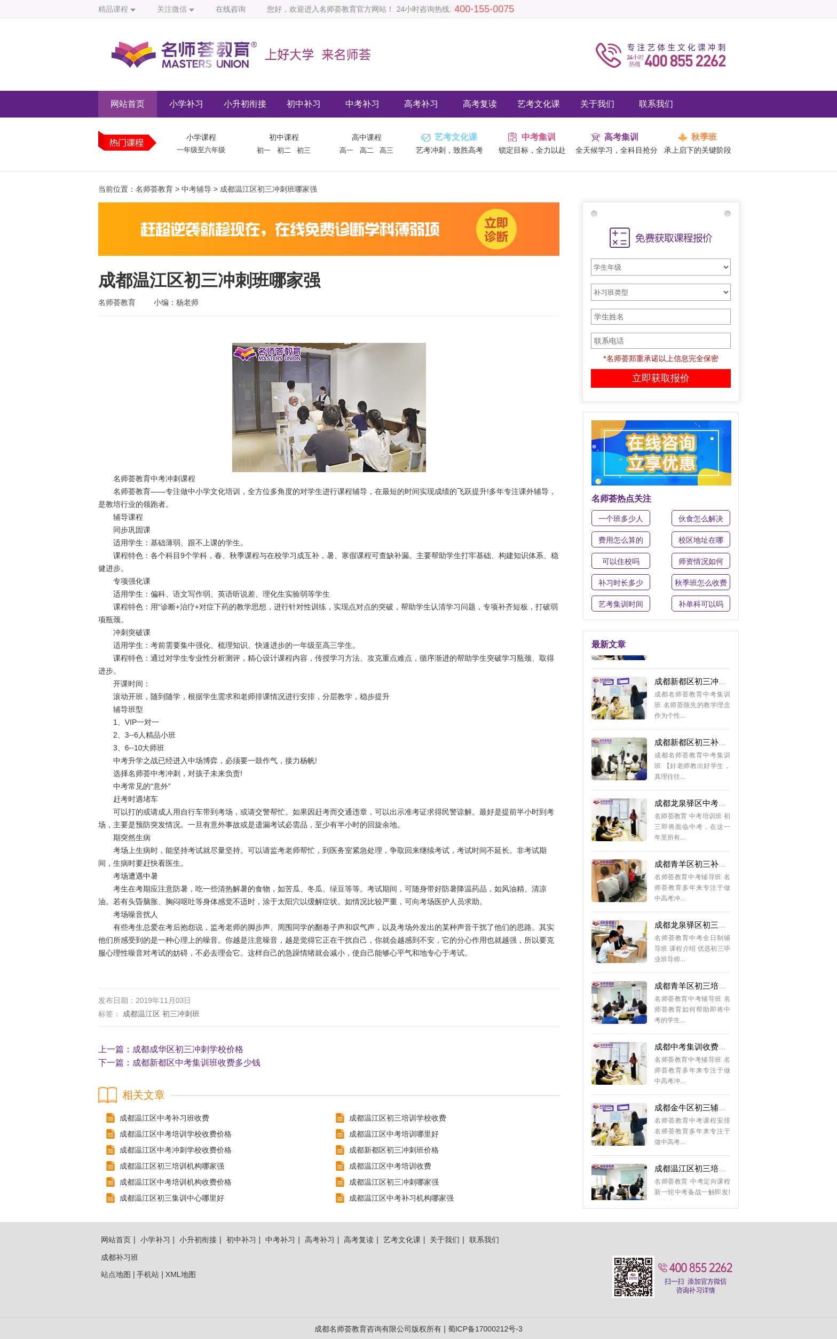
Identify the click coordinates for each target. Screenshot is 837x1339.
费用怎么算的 (620, 540)
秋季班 (704, 137)
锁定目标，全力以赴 (532, 150)
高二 (367, 150)
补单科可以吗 (700, 604)
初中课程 (284, 137)
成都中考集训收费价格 (694, 1049)
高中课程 (367, 137)
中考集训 (539, 137)
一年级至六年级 (201, 150)
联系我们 (656, 103)
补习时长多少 (620, 582)
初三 (304, 150)
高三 (386, 150)
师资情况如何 (700, 561)
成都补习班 (119, 1257)
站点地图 (116, 1274)
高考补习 (421, 103)
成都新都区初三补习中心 (698, 744)
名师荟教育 (154, 189)
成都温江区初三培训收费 (698, 1171)
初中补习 (304, 103)
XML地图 (180, 1274)
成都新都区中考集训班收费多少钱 (196, 1062)
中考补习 (362, 103)
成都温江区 (141, 1013)
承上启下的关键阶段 (697, 150)
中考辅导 (196, 189)
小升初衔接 (245, 103)
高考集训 (621, 137)
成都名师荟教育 (340, 1329)
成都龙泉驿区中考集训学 (698, 805)
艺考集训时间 (620, 604)
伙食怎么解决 (700, 518)
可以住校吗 (620, 561)
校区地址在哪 (700, 540)
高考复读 (480, 103)
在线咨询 (231, 9)
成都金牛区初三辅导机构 (698, 1110)
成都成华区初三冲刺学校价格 (187, 1049)
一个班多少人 (620, 518)
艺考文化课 (538, 103)
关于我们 (597, 103)
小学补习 (186, 103)
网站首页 (127, 103)
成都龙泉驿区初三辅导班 (698, 927)
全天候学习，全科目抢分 (616, 150)
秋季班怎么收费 (701, 582)
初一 (264, 150)
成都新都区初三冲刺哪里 (698, 683)
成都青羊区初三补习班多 (698, 866)
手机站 (148, 1274)
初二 (284, 150)
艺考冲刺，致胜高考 (449, 150)
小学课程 (201, 137)
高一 (346, 150)
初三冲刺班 (181, 1013)
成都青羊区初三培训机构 (698, 988)
